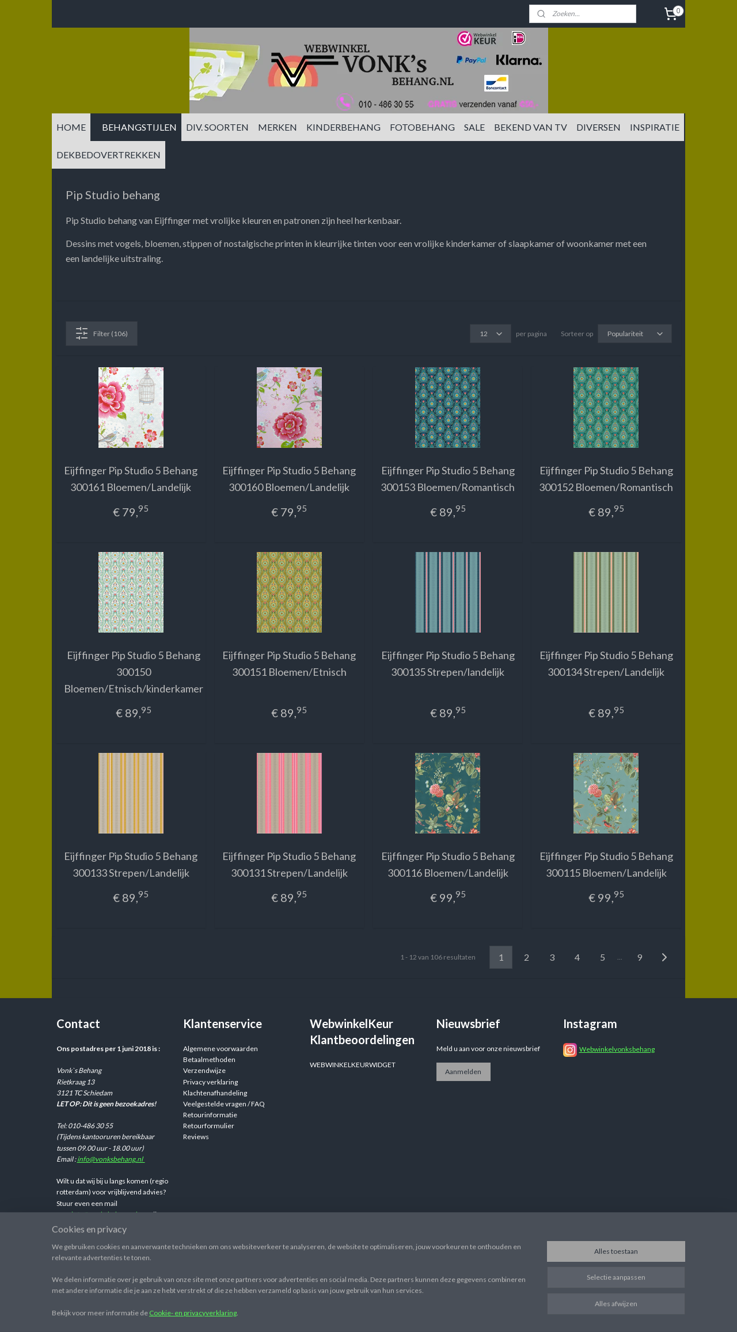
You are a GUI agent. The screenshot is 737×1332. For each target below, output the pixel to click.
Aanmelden (463, 1071)
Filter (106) (101, 333)
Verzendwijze (204, 1070)
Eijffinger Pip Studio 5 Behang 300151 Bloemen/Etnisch (289, 663)
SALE (474, 126)
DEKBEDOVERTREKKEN (108, 154)
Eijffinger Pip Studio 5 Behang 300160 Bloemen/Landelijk (289, 478)
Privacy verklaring (210, 1082)
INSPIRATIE (654, 126)
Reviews (196, 1136)
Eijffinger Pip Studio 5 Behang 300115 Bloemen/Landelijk (606, 864)
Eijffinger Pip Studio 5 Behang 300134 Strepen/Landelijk (606, 663)
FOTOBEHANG (422, 126)
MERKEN (277, 126)
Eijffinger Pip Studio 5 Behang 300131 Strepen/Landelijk (289, 864)
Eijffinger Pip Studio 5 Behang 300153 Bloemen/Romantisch (448, 478)
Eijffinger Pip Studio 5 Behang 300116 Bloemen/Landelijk (448, 864)
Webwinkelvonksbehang (617, 1049)
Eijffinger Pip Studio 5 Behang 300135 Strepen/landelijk (448, 663)
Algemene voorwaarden (220, 1048)
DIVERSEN (598, 126)
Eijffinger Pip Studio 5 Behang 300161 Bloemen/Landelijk (130, 478)
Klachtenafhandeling (215, 1093)
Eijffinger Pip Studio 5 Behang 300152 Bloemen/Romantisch (606, 478)
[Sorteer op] (634, 333)
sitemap (437, 1311)
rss (457, 1311)
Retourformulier (208, 1125)
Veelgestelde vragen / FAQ (224, 1103)
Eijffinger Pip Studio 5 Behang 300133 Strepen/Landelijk (130, 864)
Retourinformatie (210, 1114)
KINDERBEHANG (343, 126)
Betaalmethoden (209, 1059)
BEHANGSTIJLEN (139, 126)
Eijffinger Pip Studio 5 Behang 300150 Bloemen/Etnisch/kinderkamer (133, 672)
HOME (71, 126)
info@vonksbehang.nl (111, 1159)
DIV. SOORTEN (217, 126)
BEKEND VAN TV (530, 126)
